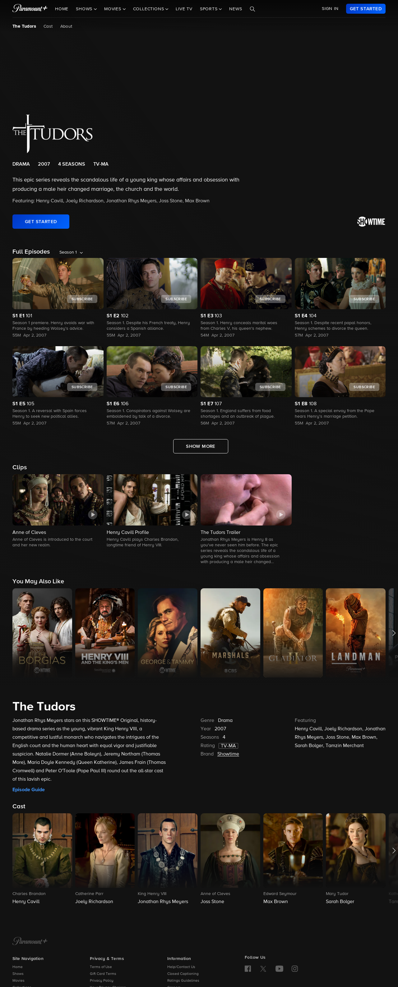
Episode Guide (28, 789)
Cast (48, 26)
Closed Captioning (183, 974)
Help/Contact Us (181, 967)
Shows (18, 974)
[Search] (252, 9)
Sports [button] (209, 9)
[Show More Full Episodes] (200, 446)
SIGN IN (330, 9)
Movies (18, 981)
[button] (58, 511)
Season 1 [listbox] (68, 252)
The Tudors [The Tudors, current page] (24, 26)
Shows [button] (85, 9)
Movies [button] (113, 9)
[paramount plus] (30, 8)
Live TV (184, 9)
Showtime (228, 754)
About (66, 26)
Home (61, 9)
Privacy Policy (101, 981)
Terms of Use (101, 967)
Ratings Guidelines (183, 981)
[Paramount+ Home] (30, 941)
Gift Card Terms (103, 974)
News (235, 9)
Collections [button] (149, 9)
